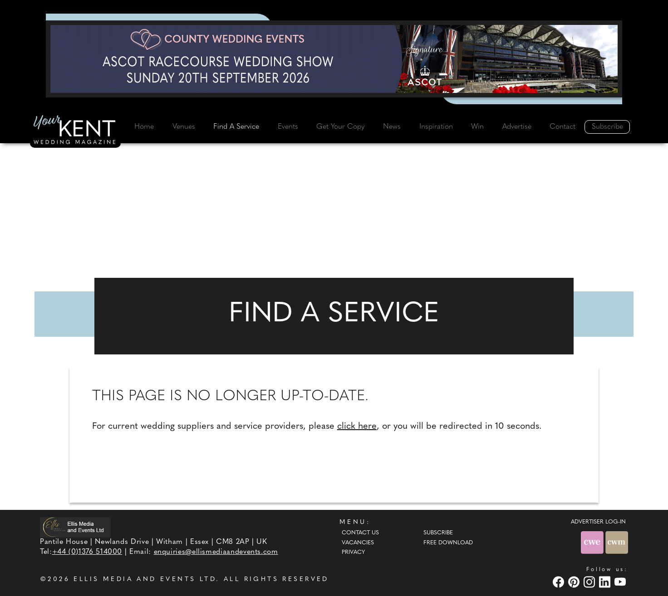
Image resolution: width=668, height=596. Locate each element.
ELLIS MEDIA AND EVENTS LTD (145, 579)
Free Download (448, 543)
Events (288, 127)
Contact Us (360, 533)
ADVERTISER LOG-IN (598, 522)
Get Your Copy (340, 127)
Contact (562, 127)
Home (144, 127)
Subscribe (607, 127)
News (392, 127)
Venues (183, 127)
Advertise (516, 127)
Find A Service (236, 127)
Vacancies (358, 543)
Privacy (353, 552)
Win (477, 127)
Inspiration (436, 127)
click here (357, 426)
